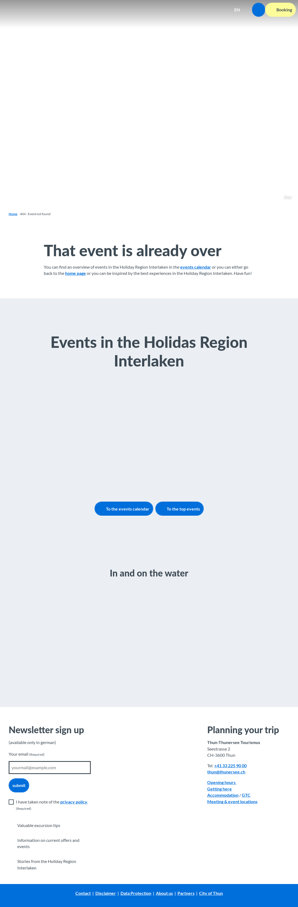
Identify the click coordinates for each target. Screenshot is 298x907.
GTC (246, 795)
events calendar (195, 267)
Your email (27, 754)
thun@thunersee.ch (226, 771)
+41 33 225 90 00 (230, 765)
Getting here (219, 788)
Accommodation (223, 795)
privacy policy (73, 801)
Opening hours (221, 782)
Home (13, 214)
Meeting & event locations (232, 801)
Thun (288, 197)
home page (75, 273)
